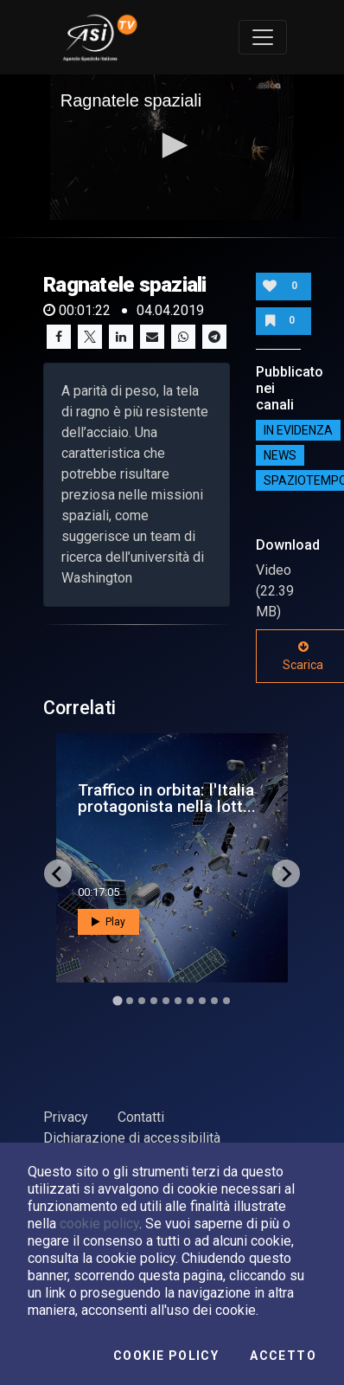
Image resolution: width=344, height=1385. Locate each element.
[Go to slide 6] (178, 1000)
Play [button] (108, 922)
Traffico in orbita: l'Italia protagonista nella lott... (167, 798)
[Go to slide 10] (226, 1000)
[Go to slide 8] (202, 1000)
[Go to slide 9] (214, 1000)
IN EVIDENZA (298, 430)
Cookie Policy (166, 1356)
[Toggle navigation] (263, 37)
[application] (172, 147)
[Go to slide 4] (153, 1000)
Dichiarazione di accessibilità (131, 1138)
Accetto (283, 1356)
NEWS (280, 455)
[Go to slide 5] (165, 1000)
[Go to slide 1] (117, 1001)
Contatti (141, 1117)
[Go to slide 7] (190, 1000)
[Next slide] (286, 873)
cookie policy (99, 1223)
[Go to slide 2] (129, 1000)
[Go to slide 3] (141, 1000)
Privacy (65, 1117)
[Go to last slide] (58, 873)
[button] (172, 145)
